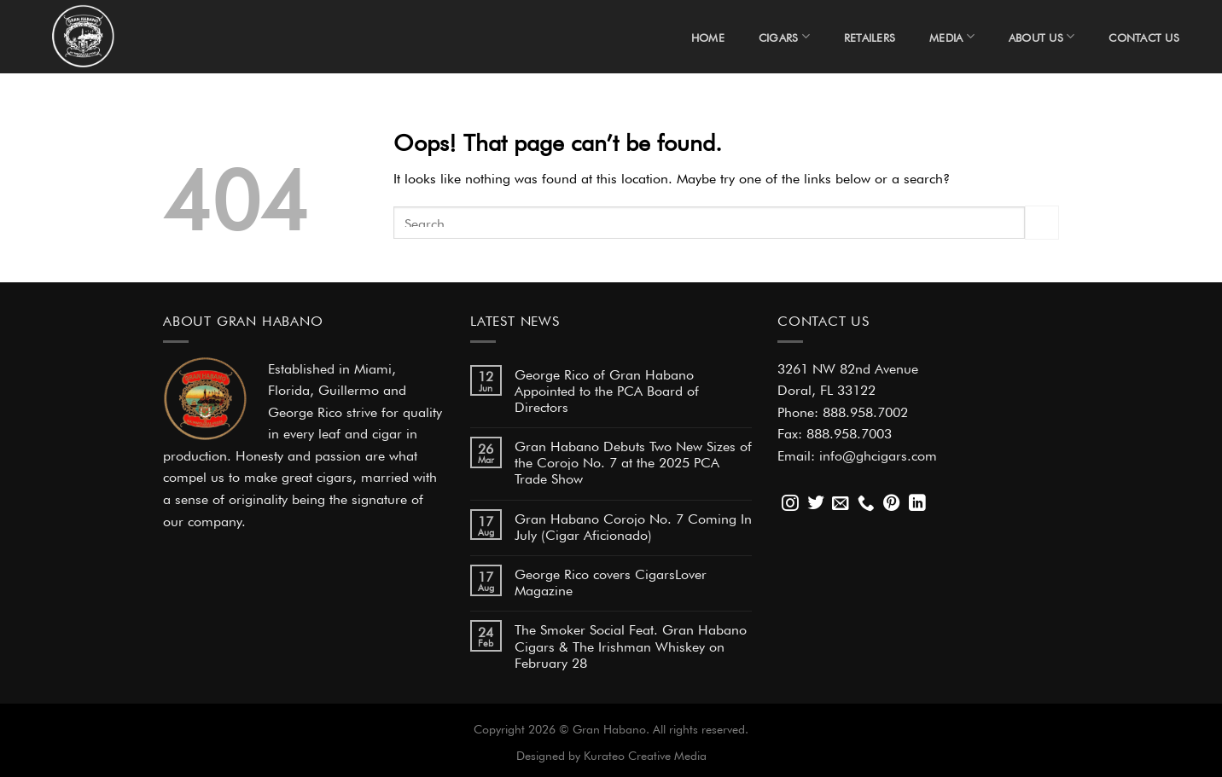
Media (952, 36)
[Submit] (1042, 222)
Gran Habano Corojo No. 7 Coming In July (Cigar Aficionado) (633, 524)
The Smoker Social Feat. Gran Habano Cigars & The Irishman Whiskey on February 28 (631, 644)
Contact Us (1144, 36)
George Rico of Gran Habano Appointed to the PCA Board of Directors (607, 389)
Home (707, 36)
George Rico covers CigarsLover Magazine (611, 580)
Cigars (784, 36)
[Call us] (866, 504)
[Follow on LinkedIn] (917, 504)
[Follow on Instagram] (790, 504)
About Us (1042, 36)
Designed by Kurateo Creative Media (611, 754)
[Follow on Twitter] (815, 504)
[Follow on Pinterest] (891, 504)
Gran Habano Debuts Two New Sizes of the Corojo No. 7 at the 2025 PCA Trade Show (633, 460)
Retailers (869, 36)
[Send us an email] (840, 504)
